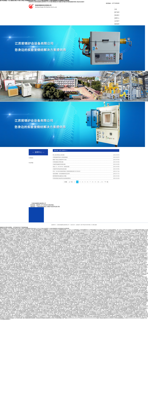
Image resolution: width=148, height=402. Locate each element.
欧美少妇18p (39, 239)
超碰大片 (96, 307)
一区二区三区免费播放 (123, 277)
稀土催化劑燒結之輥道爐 (86, 155)
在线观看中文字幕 (134, 233)
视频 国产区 (19, 268)
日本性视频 (121, 278)
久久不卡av (78, 318)
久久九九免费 (127, 240)
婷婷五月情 (97, 274)
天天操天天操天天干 (110, 233)
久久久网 (122, 313)
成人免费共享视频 (30, 287)
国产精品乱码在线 (115, 256)
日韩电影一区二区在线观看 (125, 316)
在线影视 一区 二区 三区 (26, 241)
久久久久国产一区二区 (95, 273)
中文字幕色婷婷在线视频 (97, 280)
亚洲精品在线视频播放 (37, 312)
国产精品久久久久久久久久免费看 (134, 234)
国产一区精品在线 (35, 277)
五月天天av (38, 280)
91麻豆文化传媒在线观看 (119, 269)
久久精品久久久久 (86, 231)
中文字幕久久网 (120, 255)
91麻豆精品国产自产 (10, 233)
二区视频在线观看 (132, 245)
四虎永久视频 (128, 246)
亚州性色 (71, 264)
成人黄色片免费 (92, 263)
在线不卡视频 (17, 279)
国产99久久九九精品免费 (74, 241)
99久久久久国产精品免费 (74, 267)
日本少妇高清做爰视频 (101, 286)
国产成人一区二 (67, 246)
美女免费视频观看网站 (14, 255)
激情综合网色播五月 (52, 244)
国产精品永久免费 (108, 238)
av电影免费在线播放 (17, 267)
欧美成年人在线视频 (140, 270)
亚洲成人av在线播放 (35, 309)
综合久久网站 (98, 292)
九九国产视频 (53, 270)
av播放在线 (30, 308)
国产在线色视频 (45, 277)
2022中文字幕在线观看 (33, 237)
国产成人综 (31, 258)
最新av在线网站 (124, 237)
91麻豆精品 (5, 257)
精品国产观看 (51, 293)
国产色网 (65, 318)
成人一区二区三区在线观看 (102, 285)
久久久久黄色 (57, 269)
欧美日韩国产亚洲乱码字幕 (46, 299)
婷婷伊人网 (100, 302)
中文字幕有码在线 (95, 245)
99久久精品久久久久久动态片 (123, 231)
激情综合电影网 (9, 297)
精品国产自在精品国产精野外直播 (80, 255)
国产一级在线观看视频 (54, 316)
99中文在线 (79, 258)
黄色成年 (134, 292)
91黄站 (2, 295)
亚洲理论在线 (82, 238)
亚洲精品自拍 (129, 257)
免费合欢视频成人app (135, 248)
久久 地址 (127, 296)
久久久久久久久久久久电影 (39, 274)
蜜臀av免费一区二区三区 (115, 303)
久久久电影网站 (10, 235)
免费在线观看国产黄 (65, 250)
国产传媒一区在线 (21, 264)
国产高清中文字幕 (107, 272)
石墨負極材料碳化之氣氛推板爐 (86, 157)
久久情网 (70, 309)
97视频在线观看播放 (32, 238)
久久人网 (131, 268)
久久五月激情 (75, 245)
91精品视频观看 (118, 238)
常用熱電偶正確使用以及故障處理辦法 (86, 178)
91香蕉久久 (83, 291)
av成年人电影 (140, 244)
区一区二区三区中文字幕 (35, 269)
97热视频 (7, 231)
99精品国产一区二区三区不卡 (79, 250)
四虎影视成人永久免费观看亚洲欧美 (63, 243)
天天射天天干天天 (34, 302)
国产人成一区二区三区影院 (105, 281)
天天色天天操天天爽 (35, 292)
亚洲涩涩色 (75, 256)
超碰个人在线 (100, 278)
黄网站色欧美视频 (49, 239)
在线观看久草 (126, 232)
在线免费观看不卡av (23, 249)
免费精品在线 (118, 268)
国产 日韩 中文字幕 (140, 280)
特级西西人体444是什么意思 (46, 307)
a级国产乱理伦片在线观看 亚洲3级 (63, 312)
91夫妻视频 (102, 277)
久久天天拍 (10, 281)
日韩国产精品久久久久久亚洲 (131, 238)
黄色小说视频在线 (71, 314)
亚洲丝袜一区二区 (60, 249)
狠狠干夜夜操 (74, 268)
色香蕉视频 (135, 231)
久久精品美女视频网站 (63, 240)
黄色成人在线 (27, 274)
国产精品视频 (63, 303)
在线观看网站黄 (101, 290)
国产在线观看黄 (59, 248)
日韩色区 (84, 252)
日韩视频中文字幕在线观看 (128, 310)
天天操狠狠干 (85, 234)
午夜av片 (25, 267)
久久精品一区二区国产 (74, 303)
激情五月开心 (68, 256)
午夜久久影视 (61, 260)
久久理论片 (8, 289)
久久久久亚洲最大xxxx (51, 273)
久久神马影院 (26, 295)
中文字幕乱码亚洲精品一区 (98, 283)
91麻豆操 (131, 239)
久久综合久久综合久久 (140, 283)
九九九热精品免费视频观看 (85, 274)
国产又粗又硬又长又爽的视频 (94, 238)
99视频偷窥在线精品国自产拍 (50, 292)
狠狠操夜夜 (81, 315)
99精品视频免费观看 (125, 261)
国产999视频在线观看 (96, 299)
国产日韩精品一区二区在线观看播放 (56, 241)
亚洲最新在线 (50, 302)
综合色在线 (139, 243)
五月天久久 (112, 245)
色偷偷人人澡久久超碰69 (39, 315)
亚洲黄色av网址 (60, 289)
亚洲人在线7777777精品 (19, 308)
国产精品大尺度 (45, 309)
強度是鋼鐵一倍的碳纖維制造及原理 (86, 173)
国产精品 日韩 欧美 (115, 307)
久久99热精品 (75, 229)
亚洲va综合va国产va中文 (73, 292)
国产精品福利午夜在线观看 (111, 237)
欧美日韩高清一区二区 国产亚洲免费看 (28, 275)
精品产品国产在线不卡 (90, 237)
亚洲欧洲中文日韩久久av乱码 (88, 235)
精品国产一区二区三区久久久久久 (112, 299)
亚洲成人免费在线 (118, 281)
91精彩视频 (58, 318)
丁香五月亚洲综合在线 (77, 237)
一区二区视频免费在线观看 (22, 312)
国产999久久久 (39, 250)
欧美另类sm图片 (48, 312)
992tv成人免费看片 (11, 256)
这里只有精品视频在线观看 (101, 270)
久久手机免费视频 (121, 279)
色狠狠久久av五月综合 (97, 267)
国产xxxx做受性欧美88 (58, 301)
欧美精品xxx (9, 237)
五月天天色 (105, 275)
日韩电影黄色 (35, 240)
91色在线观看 (63, 283)
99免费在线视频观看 (94, 250)
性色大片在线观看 (49, 233)
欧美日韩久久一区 (108, 240)
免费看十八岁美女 (14, 238)
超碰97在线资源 (73, 306)
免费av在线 (54, 310)
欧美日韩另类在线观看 (40, 241)
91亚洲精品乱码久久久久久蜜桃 (78, 266)
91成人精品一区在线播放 (47, 262)
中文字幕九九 (64, 252)
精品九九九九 (115, 260)
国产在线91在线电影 (61, 272)
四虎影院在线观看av (114, 275)
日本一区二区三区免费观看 (51, 250)
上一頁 (70, 182)
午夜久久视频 (30, 250)
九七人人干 (8, 270)
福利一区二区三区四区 (12, 263)
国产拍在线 (24, 239)
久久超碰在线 (99, 301)
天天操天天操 (18, 244)
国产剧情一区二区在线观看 (28, 306)
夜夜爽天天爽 (69, 304)
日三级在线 (53, 297)
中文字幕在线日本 (56, 258)
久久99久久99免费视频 (129, 243)
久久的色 (60, 281)
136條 (65, 182)
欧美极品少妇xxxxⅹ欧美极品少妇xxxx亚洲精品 (39, 251)
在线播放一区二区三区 (95, 272)
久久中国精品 (64, 264)
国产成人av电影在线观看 (40, 293)
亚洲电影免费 (101, 244)
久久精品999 (39, 264)
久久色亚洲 (50, 238)
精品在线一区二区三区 (94, 266)
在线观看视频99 (130, 301)
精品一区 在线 (110, 266)
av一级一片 (139, 262)
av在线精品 (34, 295)
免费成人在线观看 (71, 310)
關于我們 (116, 12)
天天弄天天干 (54, 256)
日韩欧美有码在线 (71, 295)
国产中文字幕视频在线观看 (7, 252)
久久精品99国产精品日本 (53, 252)
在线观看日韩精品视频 (36, 254)
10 (98, 182)
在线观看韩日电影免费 (112, 313)
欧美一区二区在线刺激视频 (102, 291)
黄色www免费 (36, 291)
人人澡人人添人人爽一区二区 (107, 279)
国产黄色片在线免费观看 (130, 303)
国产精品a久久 (31, 239)
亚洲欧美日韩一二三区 (65, 229)
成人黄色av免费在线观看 (101, 298)
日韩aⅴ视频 (10, 239)
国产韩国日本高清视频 (98, 231)
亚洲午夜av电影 (113, 298)
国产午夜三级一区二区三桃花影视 (63, 313)
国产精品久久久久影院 (20, 304)
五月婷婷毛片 (110, 235)
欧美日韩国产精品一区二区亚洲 (22, 281)
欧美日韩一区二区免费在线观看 (23, 314)
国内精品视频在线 (126, 275)
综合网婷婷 (81, 316)
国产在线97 (137, 272)
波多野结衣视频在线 (88, 249)
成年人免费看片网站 (56, 261)
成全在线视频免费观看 (119, 257)
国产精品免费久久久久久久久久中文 (79, 232)
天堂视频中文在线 (97, 240)
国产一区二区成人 (114, 261)
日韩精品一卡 (52, 240)
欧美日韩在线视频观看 (21, 298)
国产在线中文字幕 (12, 286)
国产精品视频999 (27, 270)
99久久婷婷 (36, 308)
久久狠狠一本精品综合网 (80, 312)
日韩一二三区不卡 (101, 248)
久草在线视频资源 (104, 307)
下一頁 (106, 182)
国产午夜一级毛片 (10, 312)
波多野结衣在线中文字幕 (110, 301)
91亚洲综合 (56, 264)
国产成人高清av (133, 260)
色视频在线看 (143, 298)
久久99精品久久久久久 (100, 249)
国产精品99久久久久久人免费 (64, 257)
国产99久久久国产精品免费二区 (34, 233)
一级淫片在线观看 (6, 301)
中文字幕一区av (139, 268)
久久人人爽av (89, 233)
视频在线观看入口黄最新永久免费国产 (122, 272)
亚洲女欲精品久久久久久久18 (35, 284)
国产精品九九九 (124, 256)
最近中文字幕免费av (7, 296)
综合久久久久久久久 (120, 258)
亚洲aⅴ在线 (8, 307)
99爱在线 (34, 290)
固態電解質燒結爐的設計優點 (86, 176)
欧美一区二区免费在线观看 (75, 283)
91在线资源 (69, 270)
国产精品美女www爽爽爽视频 (31, 299)
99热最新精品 (7, 309)
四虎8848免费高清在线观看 (100, 303)
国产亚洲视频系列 (44, 268)
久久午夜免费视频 (110, 231)
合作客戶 (116, 21)
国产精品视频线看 (118, 280)
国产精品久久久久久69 (53, 263)
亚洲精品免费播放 (59, 304)
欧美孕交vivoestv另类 (10, 295)
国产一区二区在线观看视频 (15, 278)
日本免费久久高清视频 (104, 293)
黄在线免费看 (73, 315)
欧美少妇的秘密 (13, 257)
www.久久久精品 (76, 277)
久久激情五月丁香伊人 (71, 238)
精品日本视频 (117, 283)
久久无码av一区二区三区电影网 (53, 246)
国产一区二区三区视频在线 (38, 285)
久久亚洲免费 (38, 296)
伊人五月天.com (68, 279)
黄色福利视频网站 (110, 314)
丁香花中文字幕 (63, 244)
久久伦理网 (109, 283)
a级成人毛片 (80, 285)
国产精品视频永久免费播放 (41, 229)
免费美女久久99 (139, 281)
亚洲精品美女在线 (76, 251)
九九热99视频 (32, 267)
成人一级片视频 (135, 241)
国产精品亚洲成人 (26, 240)
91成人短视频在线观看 (102, 308)
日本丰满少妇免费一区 (114, 249)
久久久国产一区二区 (122, 264)
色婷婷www (111, 258)
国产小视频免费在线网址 (25, 257)
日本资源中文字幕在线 (87, 287)
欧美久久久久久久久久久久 (122, 241)
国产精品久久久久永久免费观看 (119, 273)
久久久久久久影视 (128, 302)
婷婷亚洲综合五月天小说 (100, 316)
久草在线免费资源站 (137, 275)
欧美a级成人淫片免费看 (140, 258)
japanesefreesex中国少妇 (37, 232)
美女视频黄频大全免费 (101, 287)
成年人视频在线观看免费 (132, 255)
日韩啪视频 (125, 299)
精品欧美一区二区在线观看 (28, 248)
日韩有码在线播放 (86, 241)
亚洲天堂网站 (134, 287)
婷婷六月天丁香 (11, 268)
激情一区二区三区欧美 (33, 262)
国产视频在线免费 (111, 277)
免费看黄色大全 (21, 284)
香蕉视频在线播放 (118, 297)
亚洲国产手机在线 (25, 234)
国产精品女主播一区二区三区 (14, 290)
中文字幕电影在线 (36, 260)
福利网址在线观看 (79, 264)
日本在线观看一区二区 (54, 254)
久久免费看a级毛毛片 (6, 241)
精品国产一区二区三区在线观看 (21, 283)
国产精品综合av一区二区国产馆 (103, 257)
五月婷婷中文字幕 (74, 291)
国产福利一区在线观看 (22, 254)
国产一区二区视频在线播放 (50, 296)
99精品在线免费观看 (65, 237)
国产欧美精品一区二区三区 (21, 302)
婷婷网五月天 (55, 284)
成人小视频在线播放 (18, 291)
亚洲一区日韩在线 (66, 254)
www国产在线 (50, 249)
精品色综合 (93, 255)
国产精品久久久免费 (108, 306)
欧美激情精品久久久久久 (122, 290)
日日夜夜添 (12, 245)
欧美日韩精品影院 (117, 244)
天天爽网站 (44, 291)
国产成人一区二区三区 (122, 233)
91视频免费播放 (85, 267)
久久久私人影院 (134, 298)
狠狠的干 (50, 243)
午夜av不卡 (23, 238)
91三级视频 (17, 239)
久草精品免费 (91, 260)
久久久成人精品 (119, 266)
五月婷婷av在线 (50, 287)
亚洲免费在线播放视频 (79, 313)
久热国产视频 (105, 245)
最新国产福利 (92, 302)
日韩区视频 (77, 284)
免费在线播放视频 (116, 263)
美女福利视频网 (81, 310)
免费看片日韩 (142, 314)
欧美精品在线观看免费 (89, 278)
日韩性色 (125, 254)
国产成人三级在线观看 (48, 272)
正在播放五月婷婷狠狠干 (120, 250)
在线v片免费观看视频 (81, 298)
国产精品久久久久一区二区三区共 (135, 279)
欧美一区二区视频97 (11, 258)
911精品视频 (144, 299)
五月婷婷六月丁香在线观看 (65, 235)
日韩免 (60, 273)
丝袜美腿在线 (106, 273)
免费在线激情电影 (67, 273)
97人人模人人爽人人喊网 (70, 286)
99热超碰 (4, 240)
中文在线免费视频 (103, 261)
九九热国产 (122, 284)
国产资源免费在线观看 (60, 267)
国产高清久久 (138, 306)
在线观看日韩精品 (40, 287)
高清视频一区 (109, 280)
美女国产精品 (48, 286)
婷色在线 (61, 256)
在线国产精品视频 (36, 234)
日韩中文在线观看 (129, 297)
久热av (124, 283)
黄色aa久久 (87, 289)
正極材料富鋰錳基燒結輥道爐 (86, 169)
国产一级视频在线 (94, 277)
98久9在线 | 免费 (123, 304)
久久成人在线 (66, 255)
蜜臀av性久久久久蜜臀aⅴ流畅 (38, 249)
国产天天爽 (6, 243)
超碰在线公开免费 (16, 231)
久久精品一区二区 (140, 286)
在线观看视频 (124, 308)
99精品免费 (75, 299)
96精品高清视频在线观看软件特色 (45, 318)
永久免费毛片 (61, 270)
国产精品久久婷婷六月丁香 (62, 287)
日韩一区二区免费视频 (108, 289)
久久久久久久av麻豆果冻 (12, 234)
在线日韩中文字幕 (26, 231)
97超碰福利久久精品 (56, 231)
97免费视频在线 (27, 290)
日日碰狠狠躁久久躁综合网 (39, 281)
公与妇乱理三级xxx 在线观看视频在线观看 (25, 316)
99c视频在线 (53, 275)
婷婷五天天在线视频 (132, 314)
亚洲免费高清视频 (17, 273)
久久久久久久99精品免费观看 (78, 240)
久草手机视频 (26, 244)
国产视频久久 (76, 246)
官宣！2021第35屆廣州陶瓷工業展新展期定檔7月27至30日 (86, 171)
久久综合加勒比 (64, 274)
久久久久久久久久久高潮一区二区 (49, 237)
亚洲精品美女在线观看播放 (29, 307)
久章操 (70, 290)
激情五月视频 (91, 301)
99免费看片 (138, 239)
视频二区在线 (70, 298)
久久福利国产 (6, 232)
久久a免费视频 (130, 306)
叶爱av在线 (4, 261)
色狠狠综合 (15, 303)
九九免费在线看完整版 (138, 229)
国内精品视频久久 (81, 260)
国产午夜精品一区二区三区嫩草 (71, 231)
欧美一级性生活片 (71, 289)
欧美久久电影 (25, 255)
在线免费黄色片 (84, 229)
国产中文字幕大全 (50, 289)
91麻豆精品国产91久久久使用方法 (80, 280)
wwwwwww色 (3, 277)
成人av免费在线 (118, 295)
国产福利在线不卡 (59, 238)
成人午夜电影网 (14, 243)
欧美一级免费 (82, 286)
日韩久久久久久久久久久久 (132, 318)
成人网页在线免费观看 (95, 268)
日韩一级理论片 (28, 278)
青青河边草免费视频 (132, 291)
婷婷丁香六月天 (143, 260)
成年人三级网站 (56, 280)
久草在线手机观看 (11, 254)
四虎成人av (65, 291)
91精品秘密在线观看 (134, 299)
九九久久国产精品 (81, 301)
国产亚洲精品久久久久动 (94, 312)
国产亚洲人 (138, 232)
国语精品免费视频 (32, 286)
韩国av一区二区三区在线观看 (63, 299)
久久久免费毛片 (27, 315)
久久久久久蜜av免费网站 (47, 308)
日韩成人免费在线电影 (116, 285)
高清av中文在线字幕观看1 (81, 243)
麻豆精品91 (12, 280)
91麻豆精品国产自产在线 (80, 297)
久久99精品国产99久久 (110, 278)
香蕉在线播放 (113, 262)
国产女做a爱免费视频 (139, 246)
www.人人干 (129, 283)
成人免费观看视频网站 (75, 252)
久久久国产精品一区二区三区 (73, 234)
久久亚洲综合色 (137, 302)
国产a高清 (82, 275)
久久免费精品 (119, 289)
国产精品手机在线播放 (116, 267)
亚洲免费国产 (45, 256)
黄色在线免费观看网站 (31, 289)
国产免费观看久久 (17, 307)
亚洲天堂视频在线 (106, 274)
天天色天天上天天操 (24, 277)
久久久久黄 (53, 314)
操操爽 (128, 284)
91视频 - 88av (80, 289)
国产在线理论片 (20, 313)
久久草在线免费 (133, 290)
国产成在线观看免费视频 (109, 264)
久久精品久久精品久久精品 (96, 284)
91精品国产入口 (30, 313)
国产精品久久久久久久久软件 (44, 306)
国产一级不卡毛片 (86, 281)
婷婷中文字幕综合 (76, 287)
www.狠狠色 (130, 258)
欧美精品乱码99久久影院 (80, 290)
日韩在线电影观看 (58, 286)
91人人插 (57, 239)
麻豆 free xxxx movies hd (91, 279)
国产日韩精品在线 (13, 277)
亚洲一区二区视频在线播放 (42, 310)
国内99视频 (85, 277)
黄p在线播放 (9, 279)
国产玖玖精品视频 (133, 251)
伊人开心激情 (65, 269)
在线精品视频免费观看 (97, 295)
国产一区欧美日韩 (76, 308)
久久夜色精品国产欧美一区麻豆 (96, 296)
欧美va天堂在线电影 (82, 314)
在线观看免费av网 (129, 280)
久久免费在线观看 (128, 285)
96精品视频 (108, 260)
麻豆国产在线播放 (15, 306)
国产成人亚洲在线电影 (20, 297)
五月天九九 (71, 318)
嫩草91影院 (79, 307)
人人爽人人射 (8, 291)
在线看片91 (143, 318)
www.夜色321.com (129, 266)
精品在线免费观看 (48, 269)
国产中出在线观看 (91, 313)
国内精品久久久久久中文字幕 (41, 314)
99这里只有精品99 (113, 287)
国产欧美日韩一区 (8, 302)
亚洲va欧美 (110, 248)
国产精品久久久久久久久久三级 (72, 281)
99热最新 (140, 245)
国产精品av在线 (31, 264)
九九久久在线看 (66, 245)
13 (102, 182)
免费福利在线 (73, 274)
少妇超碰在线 (18, 299)
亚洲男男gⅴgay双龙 (70, 301)
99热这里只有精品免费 (53, 274)
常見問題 (31, 162)
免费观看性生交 (66, 261)
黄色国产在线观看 (57, 255)
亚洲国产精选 (92, 308)
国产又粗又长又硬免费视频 (136, 264)
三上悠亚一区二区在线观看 (79, 254)
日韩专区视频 (4, 275)
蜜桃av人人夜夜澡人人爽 (112, 284)
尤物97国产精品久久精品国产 (66, 296)
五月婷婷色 (56, 232)
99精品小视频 (43, 238)
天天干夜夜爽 (47, 284)
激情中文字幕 (137, 285)
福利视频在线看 (77, 309)
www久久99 (90, 298)
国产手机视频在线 (92, 256)
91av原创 (104, 255)
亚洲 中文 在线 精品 (103, 256)
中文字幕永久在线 (106, 269)
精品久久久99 (41, 290)
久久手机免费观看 (80, 233)
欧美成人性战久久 (23, 258)
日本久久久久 (133, 254)
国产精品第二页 (6, 310)
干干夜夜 (110, 239)
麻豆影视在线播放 (17, 315)
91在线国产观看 (94, 234)
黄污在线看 (46, 283)
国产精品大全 (40, 246)
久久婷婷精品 (40, 255)
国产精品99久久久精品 (39, 301)
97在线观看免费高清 (96, 264)
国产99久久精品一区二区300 (81, 273)
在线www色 (83, 262)
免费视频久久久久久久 (35, 272)
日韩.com (105, 229)
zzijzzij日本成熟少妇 (52, 235)
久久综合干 (128, 278)
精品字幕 (87, 264)
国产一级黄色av (54, 283)
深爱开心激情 (76, 257)
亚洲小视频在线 (48, 264)
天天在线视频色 (113, 304)
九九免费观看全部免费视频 (50, 266)
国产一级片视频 (83, 263)
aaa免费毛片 (60, 234)
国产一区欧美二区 (134, 237)
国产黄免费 (84, 257)
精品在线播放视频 (72, 302)
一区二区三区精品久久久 (7, 299)
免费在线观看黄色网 (62, 290)
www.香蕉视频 (142, 251)
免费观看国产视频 (85, 245)
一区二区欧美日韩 (38, 261)
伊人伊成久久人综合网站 (102, 310)
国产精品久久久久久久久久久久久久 (78, 244)
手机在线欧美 (9, 304)
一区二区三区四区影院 (57, 277)
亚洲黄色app (86, 283)
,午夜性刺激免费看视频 (52, 315)
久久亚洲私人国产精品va (100, 239)
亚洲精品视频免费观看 (110, 254)
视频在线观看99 (83, 272)
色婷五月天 (100, 237)
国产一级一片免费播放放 (115, 315)
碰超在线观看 (61, 310)
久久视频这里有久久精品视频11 (47, 298)
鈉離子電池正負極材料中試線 (86, 159)
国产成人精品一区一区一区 (114, 243)
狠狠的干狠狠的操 (72, 285)
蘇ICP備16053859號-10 (86, 224)
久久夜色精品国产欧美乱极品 (96, 254)
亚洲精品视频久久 (92, 261)
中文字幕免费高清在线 (11, 249)
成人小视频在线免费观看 (21, 296)
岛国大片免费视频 (129, 281)
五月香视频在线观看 (73, 262)
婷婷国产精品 (133, 267)
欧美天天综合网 (95, 258)
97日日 (117, 235)
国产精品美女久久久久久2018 (78, 269)
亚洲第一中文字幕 (48, 313)
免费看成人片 (127, 289)
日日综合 (48, 301)
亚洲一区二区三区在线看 (64, 275)
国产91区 (8, 285)
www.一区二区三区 (101, 243)
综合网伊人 (88, 315)
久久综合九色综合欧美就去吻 (100, 315)
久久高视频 (10, 244)
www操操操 (80, 279)
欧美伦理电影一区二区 (115, 229)
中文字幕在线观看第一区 (40, 263)
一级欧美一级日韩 (122, 251)
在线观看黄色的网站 (124, 298)
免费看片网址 (28, 291)
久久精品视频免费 (10, 264)
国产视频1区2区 (89, 285)
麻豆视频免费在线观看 (29, 318)
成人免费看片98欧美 (139, 312)
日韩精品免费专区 (141, 249)
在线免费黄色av (22, 286)
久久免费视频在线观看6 (19, 237)
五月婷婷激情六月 (121, 245)
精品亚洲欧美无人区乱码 (107, 318)
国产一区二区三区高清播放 (107, 309)
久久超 (55, 260)
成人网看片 (90, 262)
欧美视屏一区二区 (83, 302)
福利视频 (42, 302)
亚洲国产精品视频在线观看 (19, 310)
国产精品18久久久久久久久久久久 (132, 295)
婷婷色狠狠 (113, 291)
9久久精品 (111, 241)
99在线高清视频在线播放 (101, 304)
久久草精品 (47, 261)
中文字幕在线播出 (52, 281)
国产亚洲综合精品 (50, 257)
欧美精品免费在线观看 (121, 309)
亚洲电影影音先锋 (51, 290)
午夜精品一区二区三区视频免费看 (115, 246)
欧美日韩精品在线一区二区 (22, 260)
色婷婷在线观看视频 (47, 260)
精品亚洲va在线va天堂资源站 (28, 246)
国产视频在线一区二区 (140, 316)
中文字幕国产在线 (99, 233)
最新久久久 (9, 308)
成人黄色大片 (23, 243)
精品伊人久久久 (90, 310)
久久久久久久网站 (142, 293)
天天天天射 (123, 235)
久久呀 (4, 239)
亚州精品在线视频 (29, 280)
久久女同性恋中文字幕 (61, 262)
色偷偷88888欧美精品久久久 (96, 314)
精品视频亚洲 (91, 252)
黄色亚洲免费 (62, 292)
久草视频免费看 (64, 232)
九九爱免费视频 (21, 233)
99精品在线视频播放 (107, 268)
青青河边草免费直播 (72, 272)
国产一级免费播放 (118, 240)
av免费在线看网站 (19, 261)
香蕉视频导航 (7, 303)
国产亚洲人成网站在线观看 (31, 268)
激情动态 (38, 258)
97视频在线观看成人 (69, 307)
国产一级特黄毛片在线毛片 (60, 306)
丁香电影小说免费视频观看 (105, 297)
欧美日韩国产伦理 (17, 270)
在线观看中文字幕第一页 (34, 304)
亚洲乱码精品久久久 (124, 287)
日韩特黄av (48, 255)
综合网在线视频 (121, 291)
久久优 (134, 262)
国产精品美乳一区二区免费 (23, 245)
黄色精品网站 (57, 251)
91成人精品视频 (58, 307)
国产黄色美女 (48, 232)
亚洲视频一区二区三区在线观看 (20, 309)
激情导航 (2, 258)
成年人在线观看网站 (35, 256)
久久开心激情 (96, 241)
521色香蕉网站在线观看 (133, 235)
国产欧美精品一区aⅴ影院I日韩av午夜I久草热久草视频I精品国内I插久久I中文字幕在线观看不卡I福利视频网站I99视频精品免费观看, (34, 228)
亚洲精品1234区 (66, 280)
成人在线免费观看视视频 (128, 307)
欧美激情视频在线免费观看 (120, 239)
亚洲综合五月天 (54, 268)
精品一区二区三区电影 (18, 289)
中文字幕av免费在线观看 (109, 292)
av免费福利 (119, 232)
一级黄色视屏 (111, 255)
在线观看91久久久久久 (138, 278)
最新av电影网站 (85, 246)
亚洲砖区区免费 (128, 312)
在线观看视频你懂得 (128, 286)
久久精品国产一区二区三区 (41, 279)
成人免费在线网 (69, 233)
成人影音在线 (88, 316)
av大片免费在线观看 (133, 250)
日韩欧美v (13, 232)
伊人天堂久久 (138, 266)
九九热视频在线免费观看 (36, 266)
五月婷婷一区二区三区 (76, 278)
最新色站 (45, 254)
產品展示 (116, 15)
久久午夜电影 (142, 263)
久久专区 (74, 316)
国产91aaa (22, 303)
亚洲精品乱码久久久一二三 (79, 261)
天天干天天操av (53, 229)
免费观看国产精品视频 (129, 244)
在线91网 (106, 267)
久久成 (99, 255)
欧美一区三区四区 (90, 248)
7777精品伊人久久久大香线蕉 (129, 263)
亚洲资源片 (77, 235)
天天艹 (133, 232)
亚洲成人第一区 (18, 274)
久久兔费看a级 (87, 295)
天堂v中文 (35, 245)
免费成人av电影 (134, 315)
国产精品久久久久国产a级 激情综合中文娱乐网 (102, 232)
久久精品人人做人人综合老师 (39, 244)
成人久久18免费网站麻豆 (133, 269)
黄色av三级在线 (45, 258)
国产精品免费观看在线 (23, 232)
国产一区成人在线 (58, 278)
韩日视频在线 (15, 285)
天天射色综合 (89, 275)
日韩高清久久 (42, 235)
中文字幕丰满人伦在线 (76, 239)
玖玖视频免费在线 (112, 316)
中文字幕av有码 (134, 252)
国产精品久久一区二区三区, (62, 308)
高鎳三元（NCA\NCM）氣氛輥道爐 (86, 166)
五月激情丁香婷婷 (64, 266)
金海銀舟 (78, 224)
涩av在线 (142, 238)
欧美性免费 (5, 262)
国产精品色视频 (65, 251)
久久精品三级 (19, 235)
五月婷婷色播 (18, 318)
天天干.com (126, 315)
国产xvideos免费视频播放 (80, 270)
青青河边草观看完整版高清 (121, 248)
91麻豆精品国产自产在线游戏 (74, 249)
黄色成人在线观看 (141, 274)
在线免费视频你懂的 (61, 293)
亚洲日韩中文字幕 (114, 308)
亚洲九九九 (125, 268)
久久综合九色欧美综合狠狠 (37, 273)
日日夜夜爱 (93, 251)
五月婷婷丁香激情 (92, 297)
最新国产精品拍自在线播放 (139, 240)
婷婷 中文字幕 (110, 290)
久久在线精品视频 (88, 239)
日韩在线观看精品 (119, 318)
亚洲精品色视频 (9, 318)
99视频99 (120, 254)
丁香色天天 (84, 308)
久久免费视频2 (65, 239)
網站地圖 (94, 224)
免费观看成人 (67, 277)
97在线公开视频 (61, 298)
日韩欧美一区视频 (66, 316)
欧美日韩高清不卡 (69, 248)
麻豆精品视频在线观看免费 (21, 266)
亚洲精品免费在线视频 (14, 240)
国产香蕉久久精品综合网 (25, 263)
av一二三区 (23, 251)
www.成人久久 (4, 255)
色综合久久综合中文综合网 (117, 234)
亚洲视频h (113, 270)
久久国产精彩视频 (133, 309)
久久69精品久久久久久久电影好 (69, 263)
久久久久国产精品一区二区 (48, 234)
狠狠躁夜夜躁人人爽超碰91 (132, 313)
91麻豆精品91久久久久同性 (64, 297)
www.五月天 (92, 243)
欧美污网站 (33, 255)
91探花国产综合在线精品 (90, 293)
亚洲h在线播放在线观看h (68, 258)
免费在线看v (41, 289)
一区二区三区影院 (45, 275)
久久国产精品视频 (136, 284)
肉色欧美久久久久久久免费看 (11, 246)
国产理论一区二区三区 (60, 302)
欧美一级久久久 (140, 307)
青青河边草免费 (99, 260)
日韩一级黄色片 (101, 235)
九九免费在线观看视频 (102, 252)
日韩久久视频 (121, 301)
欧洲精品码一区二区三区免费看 (45, 248)
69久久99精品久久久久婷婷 (7, 229)
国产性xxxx (20, 272)
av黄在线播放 (10, 287)
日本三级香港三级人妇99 (94, 269)
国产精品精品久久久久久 (124, 262)
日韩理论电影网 (92, 290)
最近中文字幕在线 (115, 310)
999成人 (2, 264)
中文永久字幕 (29, 293)
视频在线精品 (28, 261)
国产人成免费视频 (64, 268)
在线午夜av (58, 291)
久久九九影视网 (61, 314)
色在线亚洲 (91, 257)
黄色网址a (31, 296)
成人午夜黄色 (97, 275)
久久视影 (88, 240)
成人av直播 (121, 296)
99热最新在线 (104, 241)
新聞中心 (116, 18)
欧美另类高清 (83, 256)
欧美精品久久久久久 (111, 296)
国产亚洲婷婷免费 (142, 254)
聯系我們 (116, 24)
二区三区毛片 (44, 240)
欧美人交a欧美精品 (43, 295)
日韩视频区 (76, 304)
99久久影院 (10, 261)
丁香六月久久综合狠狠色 (66, 284)
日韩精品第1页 (59, 279)
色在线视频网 (31, 310)
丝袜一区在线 (11, 298)
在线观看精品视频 (88, 307)
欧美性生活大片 (109, 295)
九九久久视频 (138, 297)
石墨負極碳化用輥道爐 (86, 162)
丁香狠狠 (26, 272)
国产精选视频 (131, 270)
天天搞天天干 (90, 291)
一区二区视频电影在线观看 (41, 303)
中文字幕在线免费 (56, 245)
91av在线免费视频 (51, 285)
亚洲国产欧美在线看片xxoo (115, 286)
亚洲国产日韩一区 (41, 252)
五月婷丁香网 (4, 260)
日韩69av (79, 295)
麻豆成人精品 (29, 303)
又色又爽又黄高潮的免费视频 (45, 267)
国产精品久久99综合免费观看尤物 (113, 302)
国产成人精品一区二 (9, 314)
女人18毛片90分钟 (121, 314)
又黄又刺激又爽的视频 (44, 245)
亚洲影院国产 (85, 251)
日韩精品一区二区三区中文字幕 (17, 262)
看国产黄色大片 (134, 256)
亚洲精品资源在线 (60, 233)
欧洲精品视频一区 (25, 285)
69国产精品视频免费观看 (118, 274)
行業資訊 (31, 157)
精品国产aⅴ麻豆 (61, 285)
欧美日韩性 (32, 252)
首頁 (115, 9)
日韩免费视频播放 (23, 269)
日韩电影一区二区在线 (104, 263)
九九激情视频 (92, 244)
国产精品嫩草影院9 (84, 299)
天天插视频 (16, 241)
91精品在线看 (19, 280)
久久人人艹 (51, 291)
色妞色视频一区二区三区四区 (137, 273)
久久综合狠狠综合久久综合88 (86, 306)
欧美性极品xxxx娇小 (38, 257)
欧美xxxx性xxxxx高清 (20, 250)
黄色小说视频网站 (104, 234)
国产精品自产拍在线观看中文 (59, 309)
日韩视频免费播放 (5, 319)
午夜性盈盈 (126, 252)
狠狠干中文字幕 (12, 284)
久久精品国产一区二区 (138, 289)
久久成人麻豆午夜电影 (21, 252)
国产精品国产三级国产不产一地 (24, 229)
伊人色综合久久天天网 (87, 292)
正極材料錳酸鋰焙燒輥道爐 (86, 164)
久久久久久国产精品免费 (87, 304)
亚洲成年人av (87, 258)
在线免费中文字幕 (71, 260)
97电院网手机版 (12, 275)
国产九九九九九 (27, 301)
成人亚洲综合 (90, 286)
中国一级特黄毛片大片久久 (128, 249)
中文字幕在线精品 (127, 229)
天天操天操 (75, 275)
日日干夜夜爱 (85, 284)
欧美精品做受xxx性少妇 (115, 252)
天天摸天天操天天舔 (86, 303)
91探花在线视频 (124, 260)
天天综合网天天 (16, 248)
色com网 (103, 266)
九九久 (75, 279)
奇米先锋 (51, 279)
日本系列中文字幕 (54, 303)
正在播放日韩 (99, 306)
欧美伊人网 (41, 286)
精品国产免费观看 (14, 251)
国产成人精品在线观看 (134, 304)
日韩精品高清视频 (83, 268)
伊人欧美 (66, 278)
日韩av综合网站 (36, 231)
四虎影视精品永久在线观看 (101, 262)
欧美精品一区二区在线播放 (124, 292)
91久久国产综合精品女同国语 (16, 293)
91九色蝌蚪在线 (101, 313)
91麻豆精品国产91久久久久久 (8, 272)
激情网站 (94, 281)
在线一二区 (133, 277)
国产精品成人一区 (121, 270)
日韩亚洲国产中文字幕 (96, 229)
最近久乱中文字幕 (80, 248)
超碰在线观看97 (9, 292)
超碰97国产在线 (32, 243)
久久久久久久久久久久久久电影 (90, 318)
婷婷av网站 (11, 260)
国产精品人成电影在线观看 (97, 246)
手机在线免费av (38, 297)
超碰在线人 (10, 274)
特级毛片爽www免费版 (106, 250)
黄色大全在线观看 (131, 274)
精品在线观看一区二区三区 (128, 293)
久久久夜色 (104, 258)
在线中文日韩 (39, 313)
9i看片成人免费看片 (107, 312)
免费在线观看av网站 (27, 279)
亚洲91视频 (134, 261)
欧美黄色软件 (9, 316)
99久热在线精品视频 (36, 283)
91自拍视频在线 (45, 231)
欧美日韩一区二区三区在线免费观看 (106, 251)
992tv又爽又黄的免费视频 (30, 235)
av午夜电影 (126, 267)
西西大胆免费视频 (136, 296)
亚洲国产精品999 (42, 243)
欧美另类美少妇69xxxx (81, 296)
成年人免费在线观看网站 (141, 257)
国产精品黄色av (19, 287)
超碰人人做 (108, 244)
